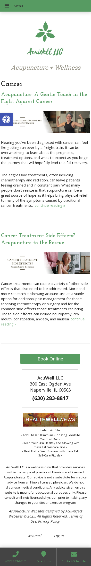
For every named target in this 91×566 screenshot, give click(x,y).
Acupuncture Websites (26, 511)
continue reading (50, 205)
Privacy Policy (49, 521)
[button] (6, 119)
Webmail (34, 535)
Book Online (50, 359)
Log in (59, 535)
